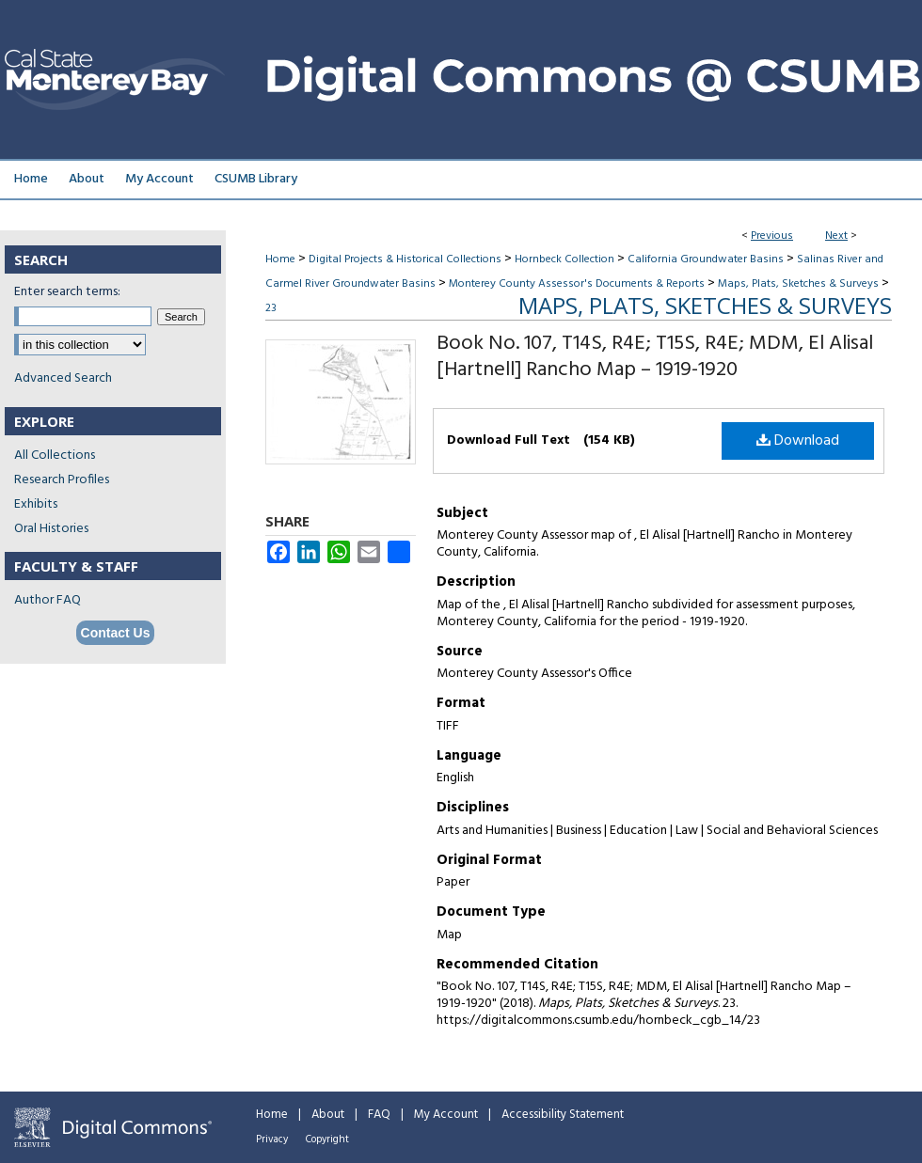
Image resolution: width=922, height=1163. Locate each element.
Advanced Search (63, 378)
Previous (772, 236)
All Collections (54, 455)
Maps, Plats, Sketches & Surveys (798, 284)
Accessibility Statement (562, 1114)
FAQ (379, 1114)
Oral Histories (51, 529)
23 (271, 308)
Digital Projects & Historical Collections (405, 259)
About (327, 1114)
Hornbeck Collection (564, 259)
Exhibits (35, 504)
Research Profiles (61, 480)
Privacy (272, 1139)
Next (836, 236)
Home (280, 259)
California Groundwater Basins (706, 259)
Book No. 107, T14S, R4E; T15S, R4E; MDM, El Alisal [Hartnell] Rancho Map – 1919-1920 (655, 356)
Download (797, 441)
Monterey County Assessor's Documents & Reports (577, 284)
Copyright (327, 1139)
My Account (446, 1114)
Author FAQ (47, 600)
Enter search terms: (67, 292)
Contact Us (116, 632)
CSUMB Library (256, 179)
